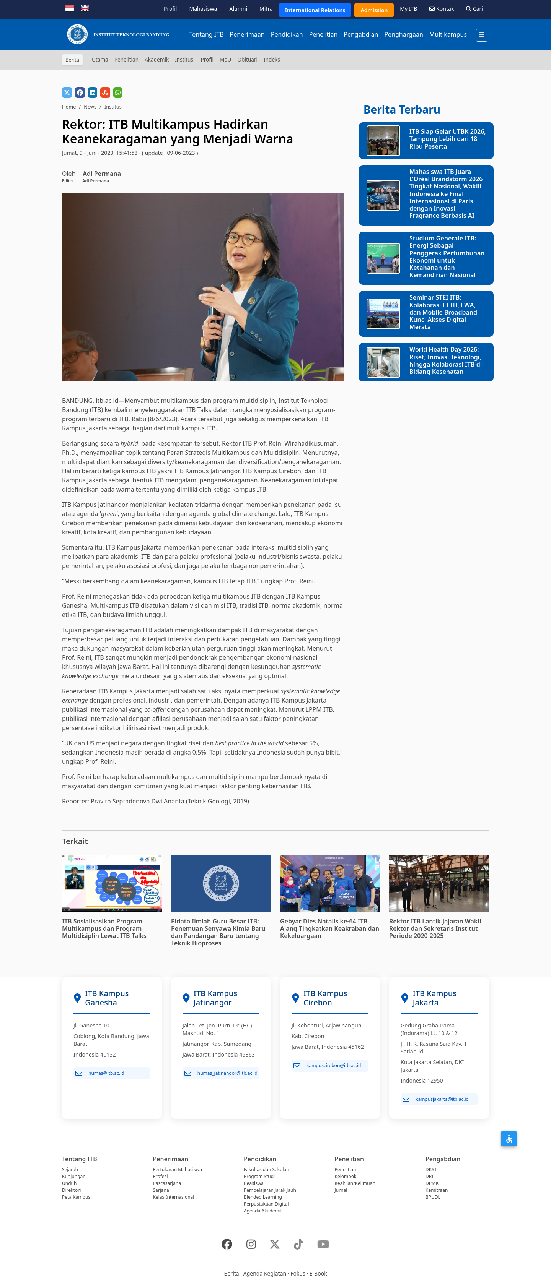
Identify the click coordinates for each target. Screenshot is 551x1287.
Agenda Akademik (263, 1210)
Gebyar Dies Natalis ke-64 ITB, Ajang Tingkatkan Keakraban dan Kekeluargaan (329, 928)
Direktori (71, 1190)
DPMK (432, 1183)
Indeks (272, 59)
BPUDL (432, 1197)
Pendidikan (287, 34)
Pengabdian (361, 34)
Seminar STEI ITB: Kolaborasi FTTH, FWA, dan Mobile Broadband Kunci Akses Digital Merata (443, 312)
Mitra (266, 8)
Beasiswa (254, 1183)
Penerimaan (247, 34)
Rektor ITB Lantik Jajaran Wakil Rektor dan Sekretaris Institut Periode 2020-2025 (435, 928)
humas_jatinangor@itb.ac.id (221, 1073)
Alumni (238, 8)
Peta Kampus (76, 1197)
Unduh (69, 1183)
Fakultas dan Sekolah (266, 1169)
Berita (231, 1273)
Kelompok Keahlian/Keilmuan (355, 1179)
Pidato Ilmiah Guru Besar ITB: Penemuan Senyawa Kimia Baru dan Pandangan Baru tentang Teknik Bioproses (218, 932)
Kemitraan (436, 1190)
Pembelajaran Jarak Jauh (270, 1190)
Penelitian (323, 34)
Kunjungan (74, 1176)
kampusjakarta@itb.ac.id (436, 1099)
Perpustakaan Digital (266, 1204)
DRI (429, 1176)
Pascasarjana (167, 1183)
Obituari (247, 59)
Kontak (441, 8)
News (90, 106)
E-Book (318, 1273)
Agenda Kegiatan (264, 1273)
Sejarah (70, 1169)
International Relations (315, 10)
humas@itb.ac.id (99, 1073)
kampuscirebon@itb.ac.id (327, 1065)
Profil (170, 8)
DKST (431, 1169)
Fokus (297, 1273)
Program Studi (259, 1176)
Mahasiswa (203, 8)
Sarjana (161, 1190)
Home (69, 106)
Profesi (160, 1176)
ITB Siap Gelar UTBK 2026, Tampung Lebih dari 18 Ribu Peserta (447, 138)
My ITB (408, 8)
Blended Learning (263, 1197)
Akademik (157, 59)
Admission (374, 10)
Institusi (184, 59)
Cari (474, 8)
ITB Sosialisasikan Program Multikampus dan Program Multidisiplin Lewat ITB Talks (104, 928)
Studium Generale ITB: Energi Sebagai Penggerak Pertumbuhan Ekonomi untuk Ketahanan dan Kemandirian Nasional (447, 256)
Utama (100, 59)
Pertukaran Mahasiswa (177, 1169)
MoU (225, 59)
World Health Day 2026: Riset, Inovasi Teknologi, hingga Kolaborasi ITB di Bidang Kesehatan (445, 360)
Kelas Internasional (173, 1197)
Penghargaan (403, 34)
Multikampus (448, 34)
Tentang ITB (206, 34)
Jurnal (341, 1190)
